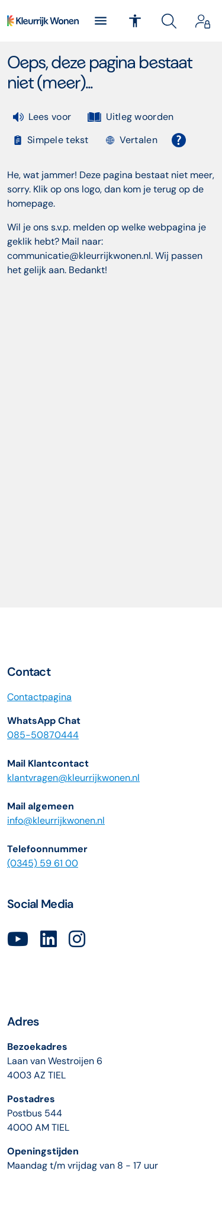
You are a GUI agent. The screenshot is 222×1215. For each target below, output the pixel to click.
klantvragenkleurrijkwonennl (73, 777)
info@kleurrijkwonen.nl (56, 820)
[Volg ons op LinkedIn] (48, 939)
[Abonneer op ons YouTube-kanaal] (17, 939)
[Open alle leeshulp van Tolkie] (179, 140)
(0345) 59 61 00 (42, 863)
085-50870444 (43, 735)
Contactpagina (39, 697)
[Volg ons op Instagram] (77, 939)
